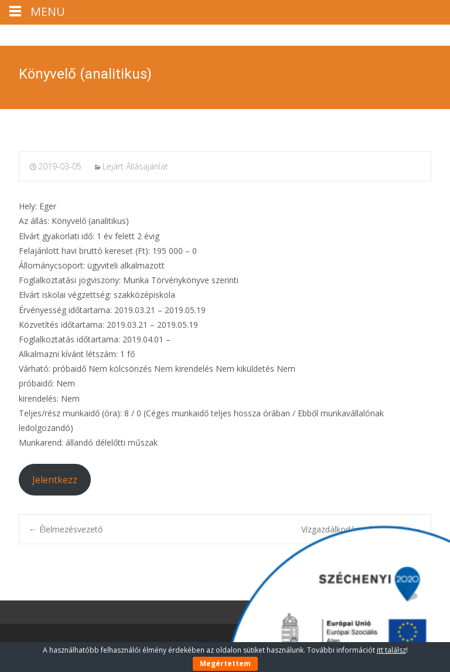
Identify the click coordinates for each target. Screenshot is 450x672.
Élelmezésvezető (66, 529)
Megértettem (225, 663)
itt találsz (391, 650)
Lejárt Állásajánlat (135, 166)
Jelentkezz (54, 479)
